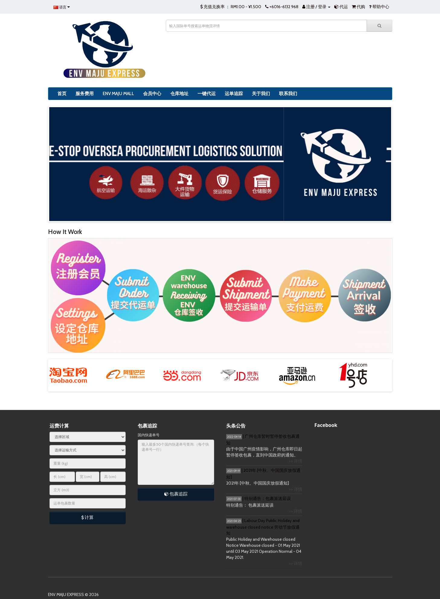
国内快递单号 (148, 435)
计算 (87, 517)
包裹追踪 (176, 494)
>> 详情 (295, 461)
